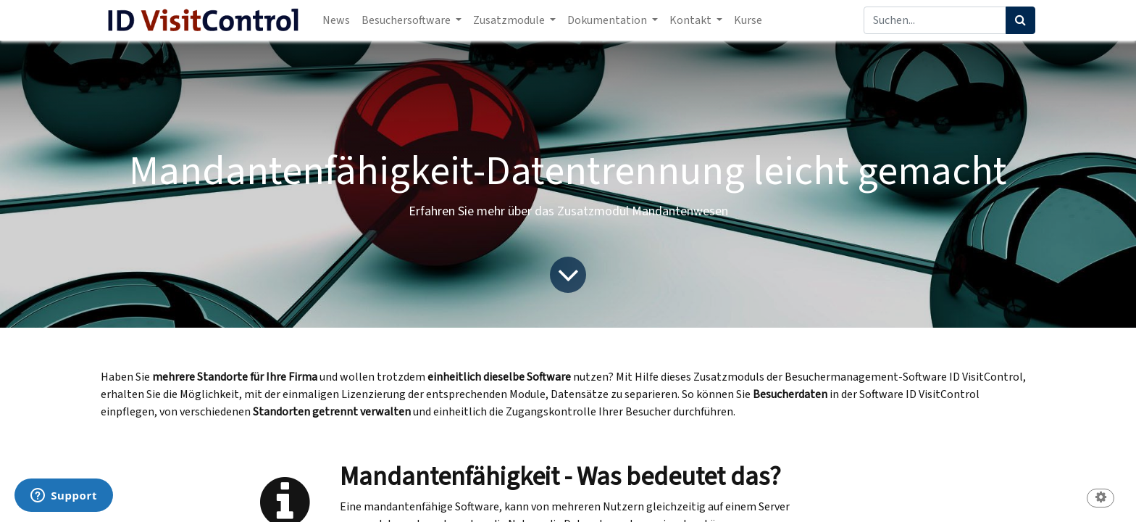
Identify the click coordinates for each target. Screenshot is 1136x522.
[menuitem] (336, 20)
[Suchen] (1020, 20)
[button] (1100, 499)
